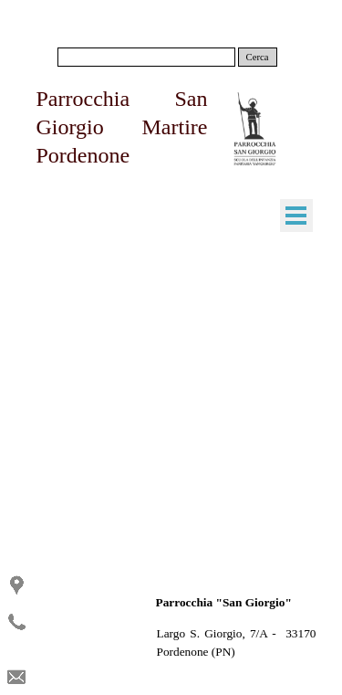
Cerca (257, 57)
